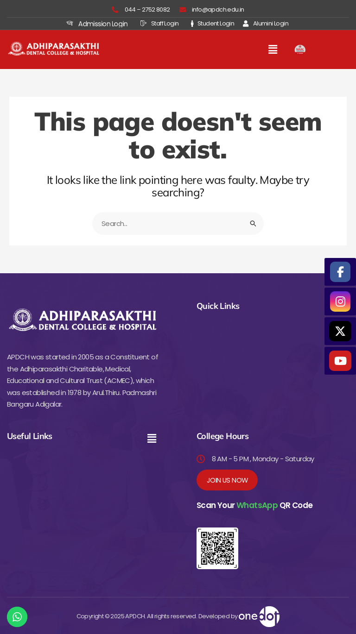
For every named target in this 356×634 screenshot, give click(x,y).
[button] (273, 49)
